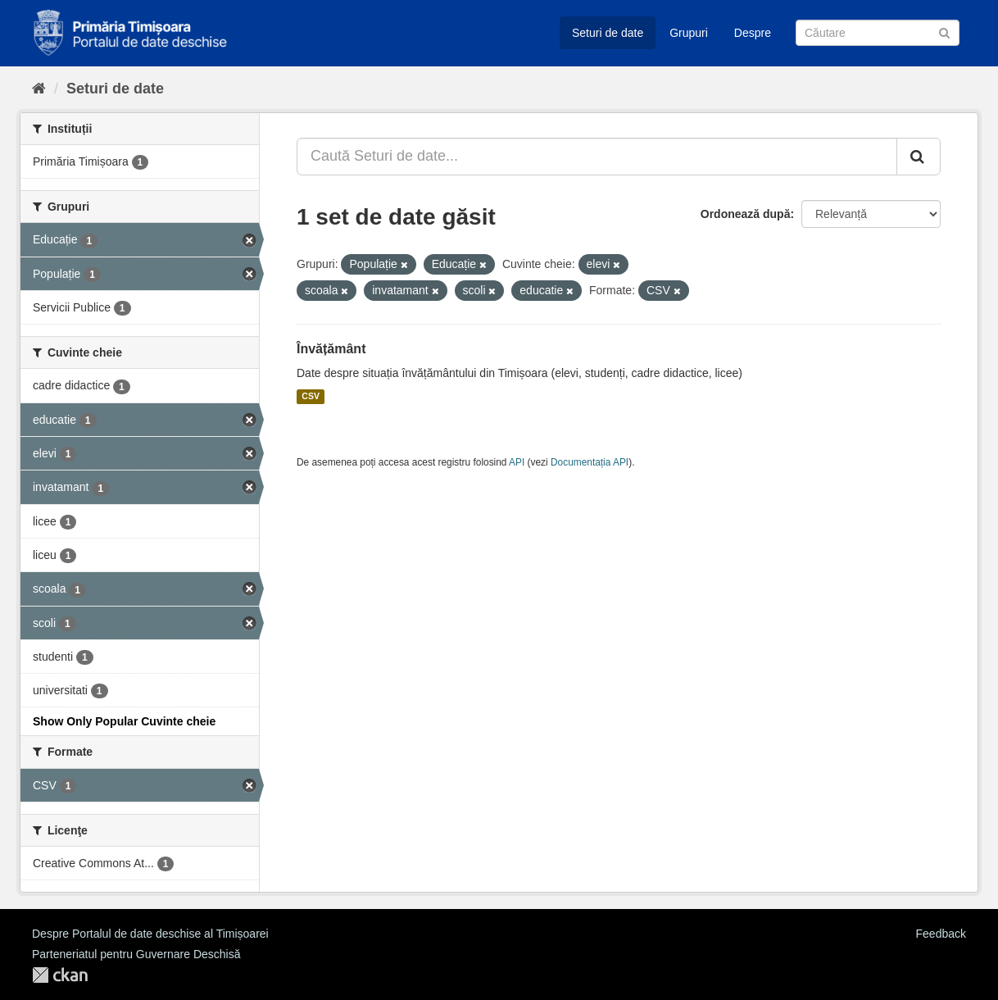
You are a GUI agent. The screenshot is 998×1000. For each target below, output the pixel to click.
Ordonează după (746, 213)
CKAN (60, 975)
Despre (752, 32)
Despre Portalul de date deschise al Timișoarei (150, 933)
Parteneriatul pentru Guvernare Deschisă (136, 954)
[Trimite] (944, 32)
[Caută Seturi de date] (877, 33)
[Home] (39, 88)
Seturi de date (607, 32)
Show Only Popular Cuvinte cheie (124, 721)
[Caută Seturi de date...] (597, 156)
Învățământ (331, 349)
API (516, 462)
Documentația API (589, 462)
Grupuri (688, 32)
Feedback (941, 933)
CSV (311, 397)
